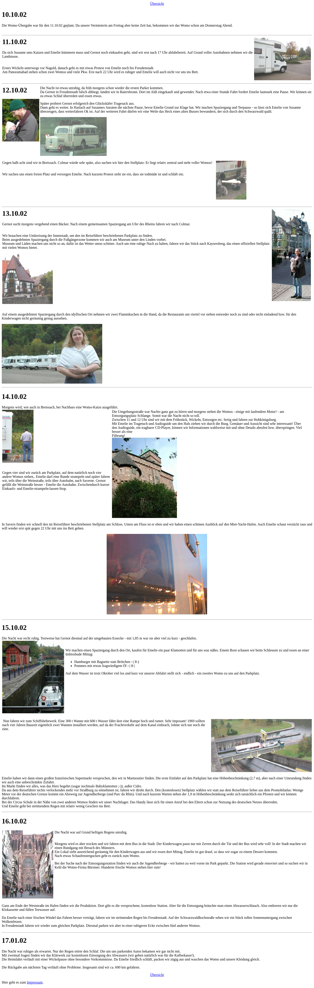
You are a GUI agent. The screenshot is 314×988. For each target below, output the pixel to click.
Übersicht (157, 4)
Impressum (35, 982)
